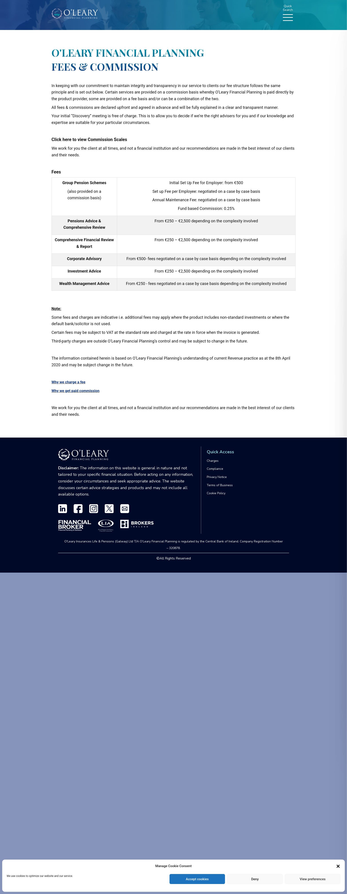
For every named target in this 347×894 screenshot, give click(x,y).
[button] (338, 866)
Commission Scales (107, 139)
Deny (255, 879)
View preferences (312, 879)
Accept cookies (197, 879)
